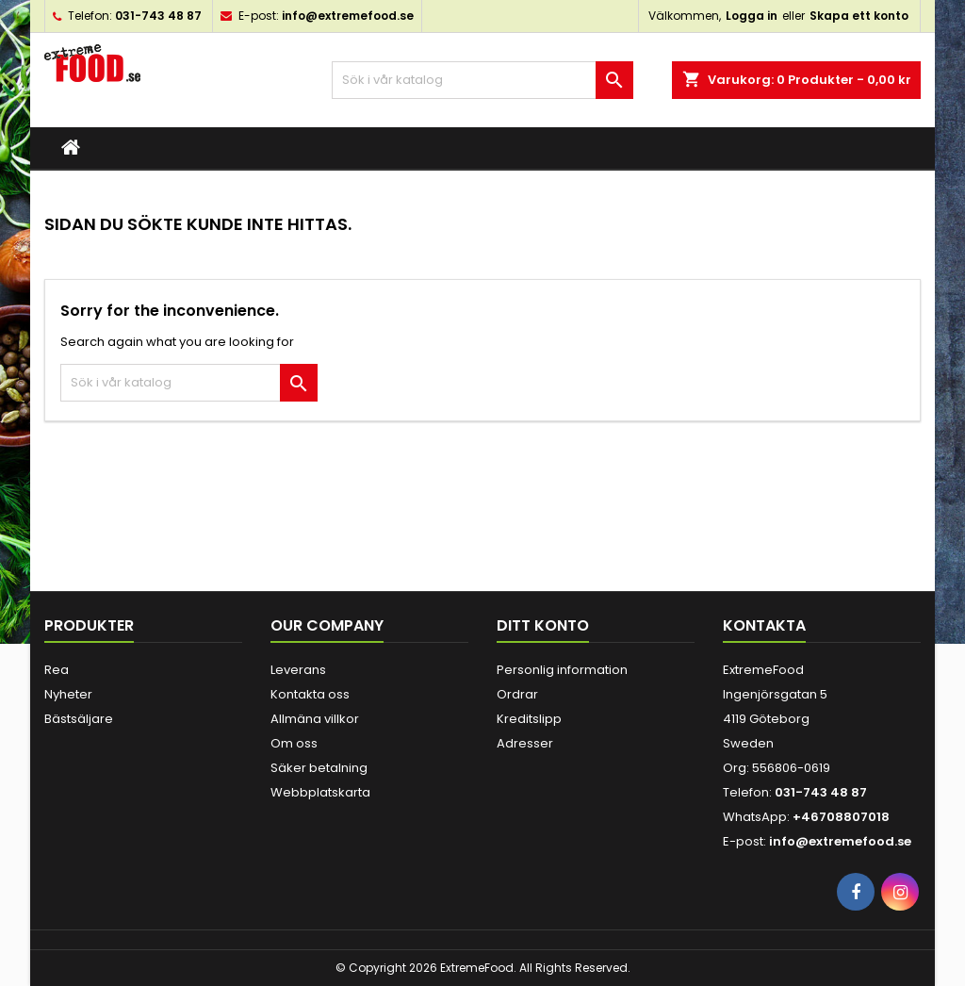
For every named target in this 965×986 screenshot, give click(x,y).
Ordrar (517, 694)
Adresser (525, 743)
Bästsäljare (78, 719)
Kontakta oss (310, 694)
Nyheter (68, 694)
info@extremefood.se (348, 16)
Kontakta (764, 625)
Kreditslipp (529, 719)
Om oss (294, 743)
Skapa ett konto (859, 16)
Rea (56, 670)
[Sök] (482, 80)
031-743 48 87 (158, 16)
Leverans (298, 670)
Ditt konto (543, 625)
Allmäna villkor (314, 719)
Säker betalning (319, 768)
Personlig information (562, 670)
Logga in (751, 16)
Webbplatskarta (320, 792)
